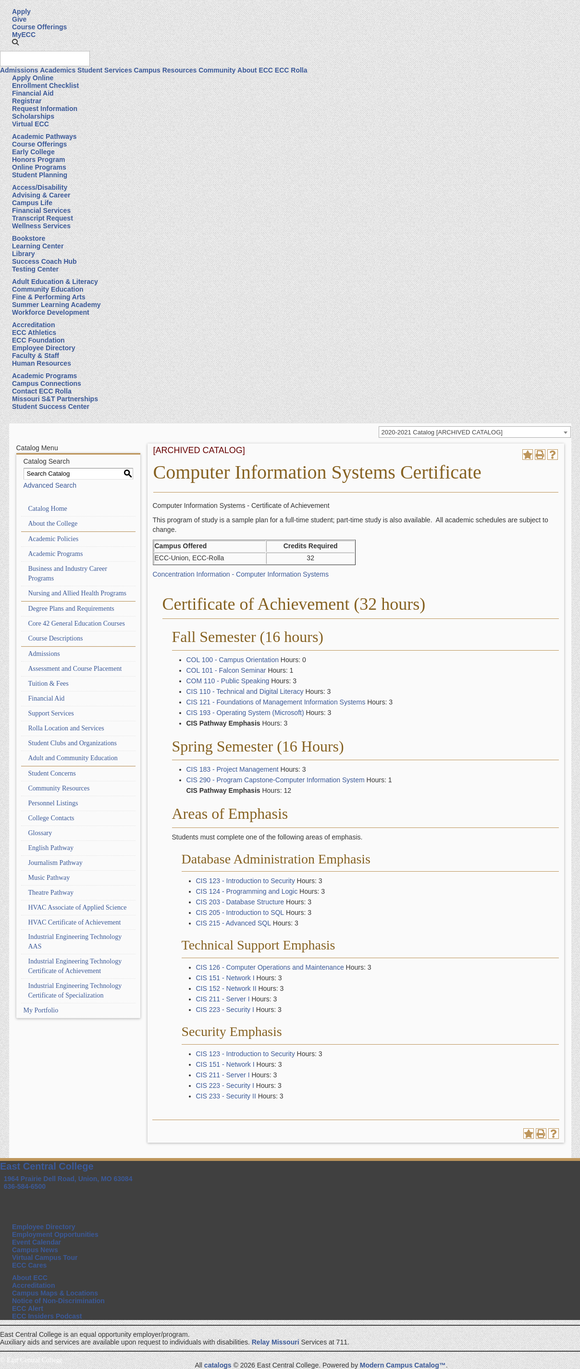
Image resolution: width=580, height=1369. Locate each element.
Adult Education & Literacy (55, 281)
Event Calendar (36, 1242)
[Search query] (45, 58)
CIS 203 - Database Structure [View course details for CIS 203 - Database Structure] (240, 902)
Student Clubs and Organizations (72, 743)
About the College (53, 523)
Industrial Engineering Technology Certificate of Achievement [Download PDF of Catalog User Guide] (75, 966)
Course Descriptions (55, 638)
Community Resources (59, 788)
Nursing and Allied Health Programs (77, 593)
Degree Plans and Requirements (71, 608)
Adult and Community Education (73, 758)
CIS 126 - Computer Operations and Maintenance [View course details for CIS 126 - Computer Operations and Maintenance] (270, 967)
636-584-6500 (25, 1186)
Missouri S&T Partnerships (55, 399)
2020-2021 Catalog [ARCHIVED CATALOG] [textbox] (442, 432)
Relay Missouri (275, 1342)
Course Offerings (39, 27)
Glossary (40, 833)
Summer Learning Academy (56, 304)
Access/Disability (39, 187)
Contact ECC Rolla (42, 391)
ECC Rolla (291, 70)
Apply (21, 11)
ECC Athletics (34, 332)
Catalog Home (47, 508)
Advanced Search (50, 485)
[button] (15, 42)
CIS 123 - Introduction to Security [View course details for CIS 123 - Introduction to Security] (245, 881)
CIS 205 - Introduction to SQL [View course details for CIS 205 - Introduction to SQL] (240, 912)
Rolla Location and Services (66, 728)
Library (23, 254)
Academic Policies (53, 539)
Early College (33, 152)
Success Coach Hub (44, 261)
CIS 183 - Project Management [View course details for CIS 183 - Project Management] (232, 769)
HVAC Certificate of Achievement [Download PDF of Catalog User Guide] (74, 922)
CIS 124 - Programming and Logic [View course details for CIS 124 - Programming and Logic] (247, 891)
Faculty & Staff (35, 355)
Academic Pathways (44, 136)
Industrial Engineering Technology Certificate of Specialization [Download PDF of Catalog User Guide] (75, 990)
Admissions (19, 70)
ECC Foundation (38, 340)
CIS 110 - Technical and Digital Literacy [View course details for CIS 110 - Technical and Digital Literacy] (245, 691)
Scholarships (33, 116)
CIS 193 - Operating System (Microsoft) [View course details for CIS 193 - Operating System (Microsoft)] (245, 712)
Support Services (51, 713)
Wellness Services (41, 226)
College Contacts (51, 818)
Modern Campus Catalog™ (403, 1365)
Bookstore (28, 238)
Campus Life (32, 203)
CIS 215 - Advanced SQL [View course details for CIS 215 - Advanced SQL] (233, 923)
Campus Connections (46, 383)
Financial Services (41, 210)
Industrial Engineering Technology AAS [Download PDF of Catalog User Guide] (75, 941)
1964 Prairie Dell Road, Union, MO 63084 (68, 1179)
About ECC (255, 70)
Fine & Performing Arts (49, 297)
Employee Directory (43, 348)
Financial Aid (33, 93)
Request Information (44, 108)
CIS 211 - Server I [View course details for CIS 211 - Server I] (223, 999)
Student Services (104, 70)
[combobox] (475, 432)
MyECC (24, 34)
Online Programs (39, 167)
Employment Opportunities (55, 1234)
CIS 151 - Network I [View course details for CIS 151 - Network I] (225, 978)
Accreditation (33, 325)
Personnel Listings (53, 803)
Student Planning (39, 175)
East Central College (47, 1166)
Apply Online (32, 78)
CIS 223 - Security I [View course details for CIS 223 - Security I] (225, 1009)
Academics (57, 70)
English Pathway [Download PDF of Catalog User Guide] (51, 847)
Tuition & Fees (48, 683)
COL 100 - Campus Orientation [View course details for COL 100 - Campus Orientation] (232, 660)
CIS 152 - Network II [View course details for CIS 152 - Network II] (226, 988)
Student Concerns (52, 773)
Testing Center (35, 269)
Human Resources (41, 363)
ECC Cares (29, 1265)
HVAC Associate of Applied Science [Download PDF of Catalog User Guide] (77, 907)
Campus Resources (165, 70)
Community (216, 70)
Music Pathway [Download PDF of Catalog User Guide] (49, 877)
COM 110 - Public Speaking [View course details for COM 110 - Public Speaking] (228, 681)
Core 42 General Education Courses (76, 623)
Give (19, 19)
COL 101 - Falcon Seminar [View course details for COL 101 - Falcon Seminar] (226, 670)
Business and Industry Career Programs (67, 573)
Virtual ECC (30, 124)
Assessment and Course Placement (75, 668)
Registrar (26, 101)
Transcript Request (42, 218)
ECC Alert (27, 1308)
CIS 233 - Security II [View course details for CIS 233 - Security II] (226, 1096)
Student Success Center (50, 406)
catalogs (218, 1365)
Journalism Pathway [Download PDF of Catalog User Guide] (55, 862)
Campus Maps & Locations (55, 1293)
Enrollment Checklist (45, 85)
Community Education (48, 289)
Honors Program (38, 159)
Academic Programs (44, 376)
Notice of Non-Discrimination (58, 1301)
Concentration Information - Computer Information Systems (241, 574)
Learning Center (37, 246)
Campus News (35, 1250)
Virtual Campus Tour (44, 1257)
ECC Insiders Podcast (47, 1316)
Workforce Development (50, 312)
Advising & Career (41, 195)
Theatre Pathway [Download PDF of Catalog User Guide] (51, 892)
